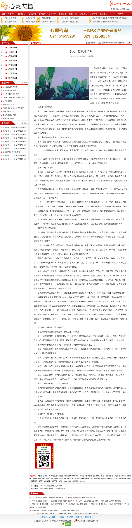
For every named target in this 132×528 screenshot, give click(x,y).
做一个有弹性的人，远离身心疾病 (52, 488)
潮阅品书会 (74, 22)
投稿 (109, 22)
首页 (3, 14)
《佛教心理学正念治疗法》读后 (14, 98)
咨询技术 (52, 14)
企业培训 (65, 18)
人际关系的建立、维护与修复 (13, 108)
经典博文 (12, 78)
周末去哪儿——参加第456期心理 (15, 149)
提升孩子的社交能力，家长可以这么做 (45, 511)
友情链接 (88, 517)
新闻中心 (21, 14)
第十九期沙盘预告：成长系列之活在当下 (82, 498)
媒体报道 (104, 22)
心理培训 (65, 22)
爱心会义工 (96, 18)
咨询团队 (42, 14)
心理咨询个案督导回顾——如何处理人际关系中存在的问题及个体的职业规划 (59, 504)
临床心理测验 (46, 18)
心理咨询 (32, 14)
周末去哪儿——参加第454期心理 (15, 159)
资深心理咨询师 (31, 22)
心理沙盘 (12, 73)
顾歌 (39, 327)
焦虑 (10, 18)
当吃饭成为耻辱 (8, 105)
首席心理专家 (30, 18)
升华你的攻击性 (8, 119)
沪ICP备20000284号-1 (66, 521)
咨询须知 (61, 517)
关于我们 (11, 14)
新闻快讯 (12, 47)
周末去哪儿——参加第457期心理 (15, 145)
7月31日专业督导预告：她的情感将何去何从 (48, 498)
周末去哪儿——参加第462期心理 (15, 127)
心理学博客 (96, 22)
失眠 (6, 22)
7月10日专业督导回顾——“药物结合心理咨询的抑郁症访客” (53, 501)
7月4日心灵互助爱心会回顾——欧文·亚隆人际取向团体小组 (99, 501)
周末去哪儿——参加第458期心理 (15, 141)
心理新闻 (12, 52)
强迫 (6, 18)
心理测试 (83, 14)
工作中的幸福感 (8, 112)
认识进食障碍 (8, 101)
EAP (112, 14)
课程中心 (103, 14)
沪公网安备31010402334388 (88, 521)
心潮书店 (118, 18)
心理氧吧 (93, 14)
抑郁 (14, 18)
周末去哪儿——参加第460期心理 (15, 134)
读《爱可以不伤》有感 (11, 94)
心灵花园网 (18, 6)
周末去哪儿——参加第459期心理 (15, 138)
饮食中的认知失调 (9, 90)
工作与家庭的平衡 (9, 115)
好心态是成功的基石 (10, 87)
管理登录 (79, 517)
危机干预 (73, 14)
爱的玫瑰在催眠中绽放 (71, 511)
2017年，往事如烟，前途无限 (51, 486)
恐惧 (10, 22)
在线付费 (104, 18)
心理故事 (12, 56)
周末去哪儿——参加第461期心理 (15, 131)
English (120, 14)
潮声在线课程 (74, 18)
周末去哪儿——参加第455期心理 (15, 156)
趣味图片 (53, 22)
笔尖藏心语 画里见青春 (11, 152)
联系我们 (115, 22)
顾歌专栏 (125, 18)
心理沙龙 (12, 69)
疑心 (14, 22)
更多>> (24, 83)
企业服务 (52, 517)
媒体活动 (12, 60)
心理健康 (62, 14)
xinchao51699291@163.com (74, 481)
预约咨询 (111, 18)
